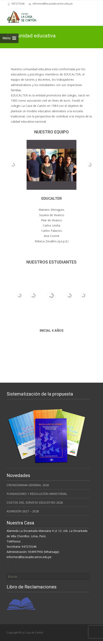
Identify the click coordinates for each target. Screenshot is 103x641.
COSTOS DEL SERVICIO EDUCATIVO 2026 (35, 502)
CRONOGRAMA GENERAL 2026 (28, 485)
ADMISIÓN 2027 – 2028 (23, 511)
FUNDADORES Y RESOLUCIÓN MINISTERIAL (37, 494)
